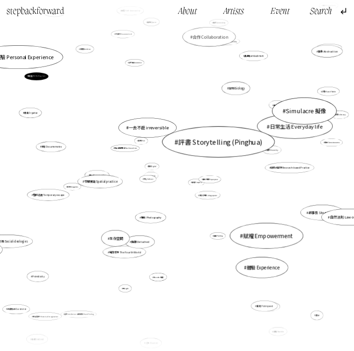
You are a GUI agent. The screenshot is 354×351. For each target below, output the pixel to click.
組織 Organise (30, 113)
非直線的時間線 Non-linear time (125, 148)
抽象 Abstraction (328, 51)
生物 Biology (237, 88)
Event (280, 12)
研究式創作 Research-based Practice (290, 167)
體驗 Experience (263, 267)
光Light (126, 288)
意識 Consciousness (331, 142)
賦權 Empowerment (268, 236)
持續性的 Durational (16, 309)
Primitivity (39, 276)
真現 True (141, 140)
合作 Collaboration (210, 37)
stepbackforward (35, 11)
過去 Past (277, 104)
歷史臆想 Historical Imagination (45, 316)
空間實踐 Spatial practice (100, 181)
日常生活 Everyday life (296, 126)
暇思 (317, 315)
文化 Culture (148, 179)
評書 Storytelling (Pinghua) (220, 141)
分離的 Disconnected (123, 34)
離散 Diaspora (196, 183)
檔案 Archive (85, 49)
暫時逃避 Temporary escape (49, 195)
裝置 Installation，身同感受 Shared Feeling (79, 314)
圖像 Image (133, 124)
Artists (234, 12)
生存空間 (116, 238)
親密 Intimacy (340, 114)
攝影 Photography (151, 217)
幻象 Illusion (151, 343)
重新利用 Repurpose (210, 179)
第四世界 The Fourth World (125, 252)
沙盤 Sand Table (329, 91)
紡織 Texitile (278, 331)
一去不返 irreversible (149, 128)
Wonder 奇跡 (158, 277)
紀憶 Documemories (51, 146)
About (187, 12)
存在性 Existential (135, 62)
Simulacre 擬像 (306, 111)
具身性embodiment (254, 56)
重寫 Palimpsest (265, 306)
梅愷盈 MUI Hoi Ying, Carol (36, 76)
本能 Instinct (37, 339)
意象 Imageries (72, 187)
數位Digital (152, 166)
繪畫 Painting (218, 236)
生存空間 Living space (208, 195)
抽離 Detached (140, 241)
